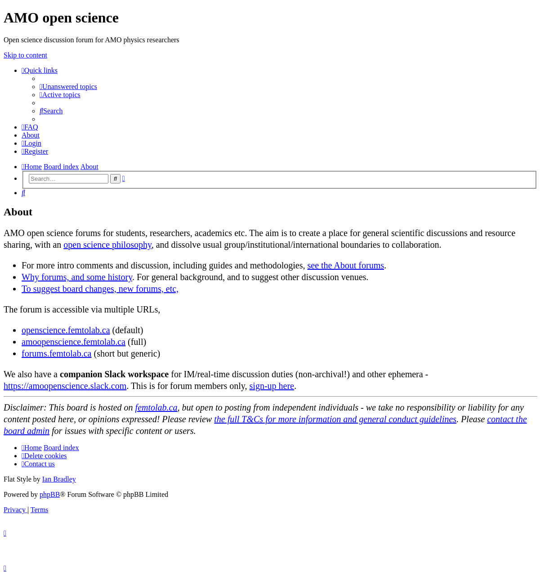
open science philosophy (107, 245)
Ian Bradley (59, 479)
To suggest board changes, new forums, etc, (100, 289)
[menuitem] (68, 86)
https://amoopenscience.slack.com (65, 386)
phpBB (50, 494)
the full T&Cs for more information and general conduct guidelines (335, 419)
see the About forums (345, 265)
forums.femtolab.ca (57, 353)
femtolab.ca (156, 407)
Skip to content (25, 55)
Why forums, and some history (77, 277)
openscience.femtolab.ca (66, 330)
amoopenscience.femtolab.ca (73, 342)
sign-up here (272, 386)
